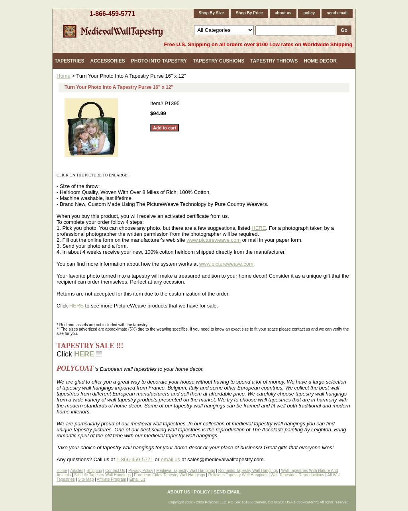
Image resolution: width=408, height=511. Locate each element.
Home (64, 76)
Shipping (94, 470)
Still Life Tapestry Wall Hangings (102, 475)
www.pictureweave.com (213, 240)
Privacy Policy (140, 470)
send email (337, 13)
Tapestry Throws (274, 61)
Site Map (86, 479)
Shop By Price (249, 13)
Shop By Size (211, 13)
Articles (76, 470)
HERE (258, 228)
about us (283, 13)
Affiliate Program (111, 479)
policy (309, 13)
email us (170, 459)
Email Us (137, 479)
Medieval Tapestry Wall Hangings (185, 470)
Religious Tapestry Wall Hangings (237, 475)
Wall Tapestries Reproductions (297, 475)
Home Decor (320, 61)
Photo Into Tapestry (159, 61)
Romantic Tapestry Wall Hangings (248, 470)
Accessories (107, 61)
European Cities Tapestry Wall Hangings (169, 475)
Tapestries (69, 61)
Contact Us (115, 470)
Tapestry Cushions (218, 61)
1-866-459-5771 (112, 13)
